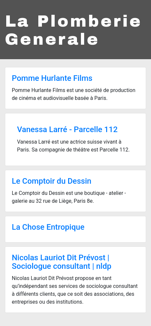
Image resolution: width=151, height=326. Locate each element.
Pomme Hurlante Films (52, 78)
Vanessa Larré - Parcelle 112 (67, 129)
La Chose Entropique (48, 227)
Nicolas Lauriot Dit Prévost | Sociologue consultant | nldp (61, 262)
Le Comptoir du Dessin (51, 181)
